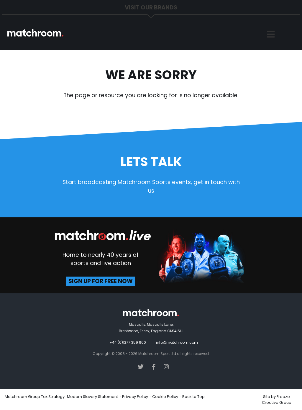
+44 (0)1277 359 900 (127, 342)
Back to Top (193, 396)
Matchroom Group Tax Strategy (35, 396)
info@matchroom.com (177, 342)
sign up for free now (100, 281)
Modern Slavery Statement (92, 396)
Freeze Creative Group (276, 399)
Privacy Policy (135, 396)
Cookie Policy (165, 396)
